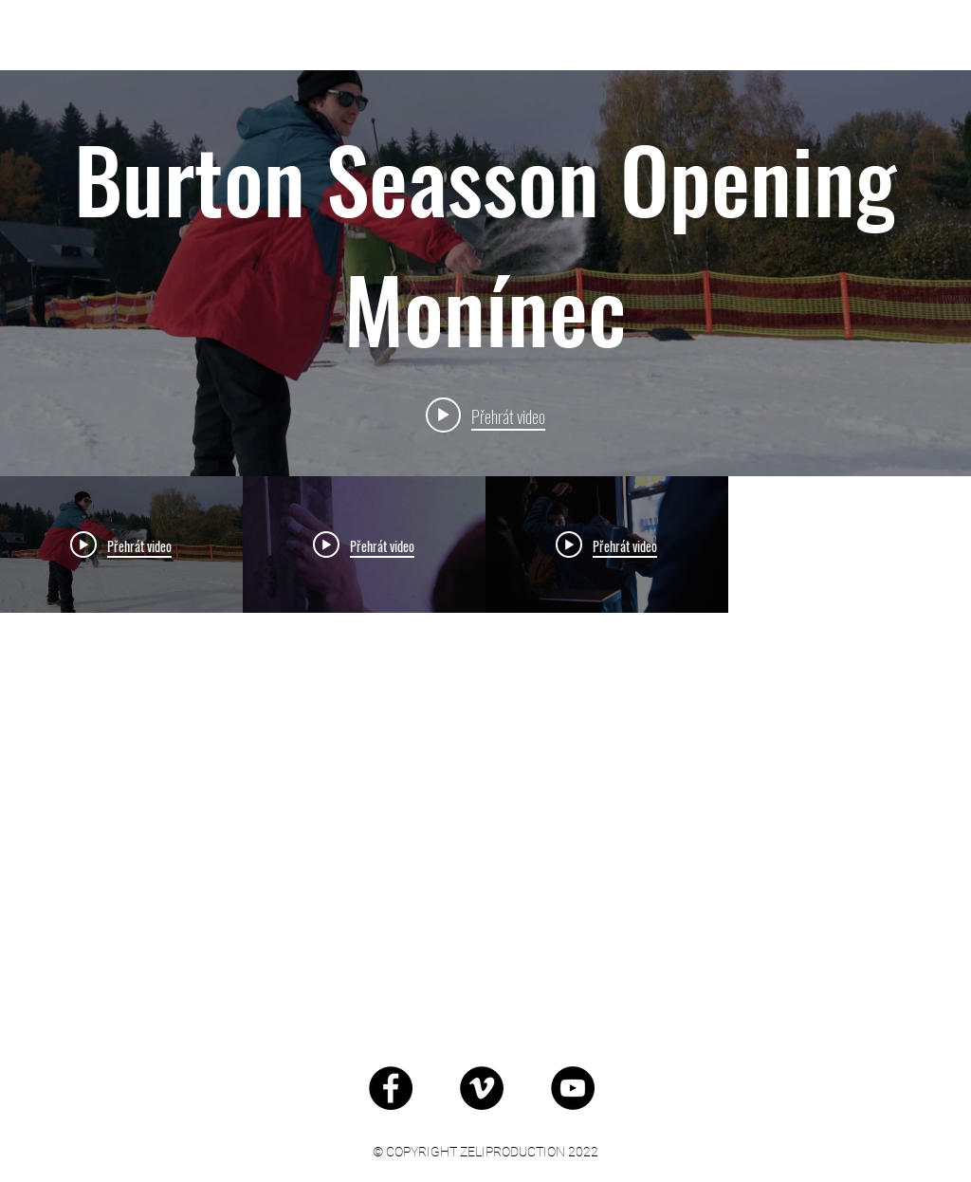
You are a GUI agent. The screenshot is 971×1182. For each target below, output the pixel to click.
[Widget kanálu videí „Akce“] (485, 546)
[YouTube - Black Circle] (573, 1088)
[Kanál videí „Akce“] (485, 749)
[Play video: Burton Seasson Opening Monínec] (485, 415)
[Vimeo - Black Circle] (482, 1088)
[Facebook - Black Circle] (390, 1088)
